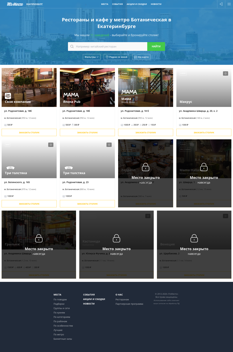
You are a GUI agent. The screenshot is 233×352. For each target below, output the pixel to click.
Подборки (59, 303)
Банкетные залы (63, 338)
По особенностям (63, 325)
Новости (89, 303)
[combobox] (116, 46)
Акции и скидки (94, 299)
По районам (60, 321)
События (89, 294)
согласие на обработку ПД (168, 303)
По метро (59, 334)
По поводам (60, 299)
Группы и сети (62, 308)
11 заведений (99, 35)
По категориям (62, 316)
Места (57, 294)
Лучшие (58, 330)
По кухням (59, 312)
